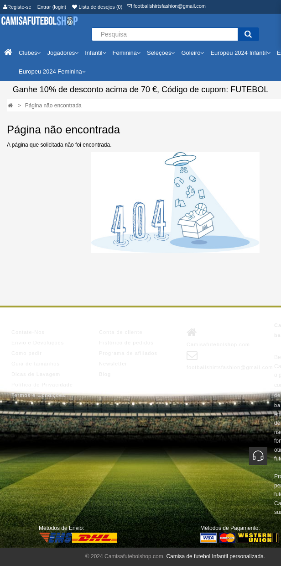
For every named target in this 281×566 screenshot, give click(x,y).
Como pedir (26, 353)
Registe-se (17, 7)
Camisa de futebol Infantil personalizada (214, 556)
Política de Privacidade (42, 384)
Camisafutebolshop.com (218, 337)
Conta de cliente (121, 332)
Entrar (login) (52, 7)
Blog (105, 374)
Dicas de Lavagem (35, 374)
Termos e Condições (38, 395)
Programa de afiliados (128, 353)
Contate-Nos (28, 332)
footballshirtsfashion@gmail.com (166, 6)
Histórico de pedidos (126, 342)
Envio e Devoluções (37, 342)
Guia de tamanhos (35, 363)
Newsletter (113, 363)
